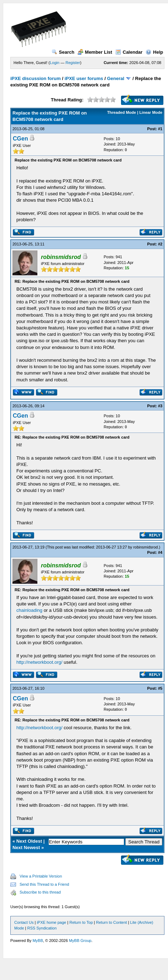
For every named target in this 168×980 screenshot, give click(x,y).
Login (54, 62)
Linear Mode (150, 112)
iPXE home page (51, 922)
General (115, 78)
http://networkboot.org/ (39, 662)
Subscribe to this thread (40, 892)
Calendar (129, 52)
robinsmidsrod (145, 547)
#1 (160, 129)
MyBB (37, 940)
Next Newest (26, 847)
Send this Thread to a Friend (44, 884)
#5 (160, 688)
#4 (160, 552)
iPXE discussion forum (35, 78)
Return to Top (81, 922)
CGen (20, 139)
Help (154, 52)
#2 (160, 244)
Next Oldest (29, 841)
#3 (160, 406)
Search (63, 52)
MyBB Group (80, 940)
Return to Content (111, 922)
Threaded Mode (121, 112)
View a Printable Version (41, 876)
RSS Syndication (42, 928)
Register (72, 62)
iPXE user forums (83, 78)
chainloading (29, 610)
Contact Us (23, 922)
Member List (95, 52)
